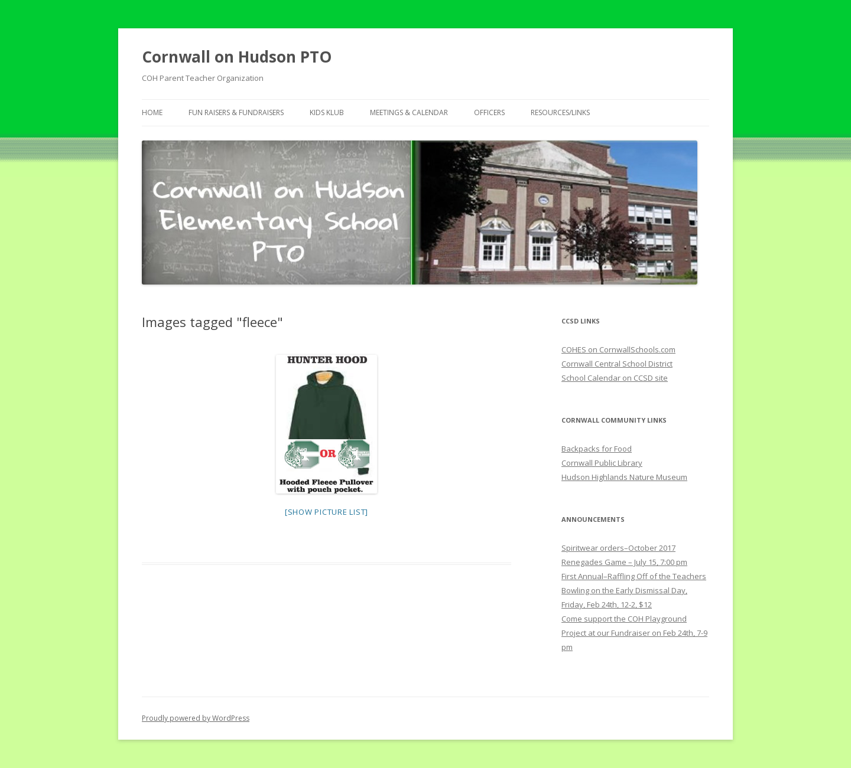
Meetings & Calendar (409, 112)
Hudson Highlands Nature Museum (624, 477)
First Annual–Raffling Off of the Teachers (633, 576)
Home (152, 112)
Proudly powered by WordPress (195, 718)
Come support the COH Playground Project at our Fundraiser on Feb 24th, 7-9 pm (634, 632)
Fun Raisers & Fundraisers (236, 112)
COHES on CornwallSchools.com (618, 349)
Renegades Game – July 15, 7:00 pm (624, 562)
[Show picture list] (326, 511)
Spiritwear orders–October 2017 (618, 547)
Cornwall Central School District (617, 363)
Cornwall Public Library (601, 462)
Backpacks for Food (596, 448)
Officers (489, 112)
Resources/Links (560, 112)
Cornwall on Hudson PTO (237, 56)
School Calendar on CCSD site (614, 377)
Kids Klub (327, 112)
